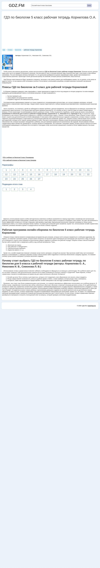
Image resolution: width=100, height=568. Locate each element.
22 (88, 174)
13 (14, 174)
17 (47, 174)
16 (39, 174)
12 (6, 174)
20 (72, 174)
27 (39, 179)
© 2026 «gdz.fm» (82, 306)
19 (63, 174)
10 (80, 170)
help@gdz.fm (92, 306)
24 (14, 179)
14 (22, 174)
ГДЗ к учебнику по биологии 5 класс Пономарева (18, 157)
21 (80, 174)
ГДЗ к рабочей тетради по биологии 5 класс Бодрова (19, 160)
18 (55, 174)
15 (31, 174)
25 (22, 179)
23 (6, 179)
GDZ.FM (17, 5)
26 (31, 179)
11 (88, 170)
